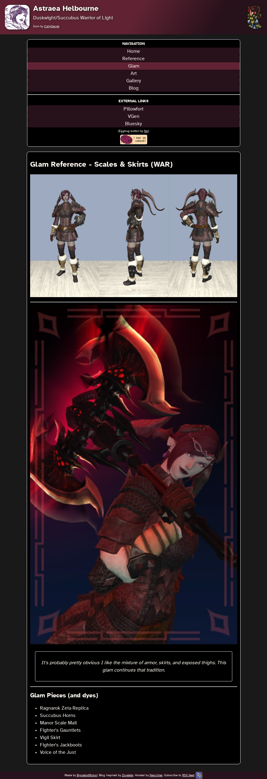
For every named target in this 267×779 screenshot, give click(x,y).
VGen (133, 116)
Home (133, 51)
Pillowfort (133, 109)
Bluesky (133, 123)
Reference (133, 58)
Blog (134, 88)
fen (146, 131)
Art (134, 73)
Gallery (133, 80)
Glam (133, 66)
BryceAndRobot (87, 775)
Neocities (156, 775)
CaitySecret (51, 26)
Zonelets (127, 775)
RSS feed (188, 775)
